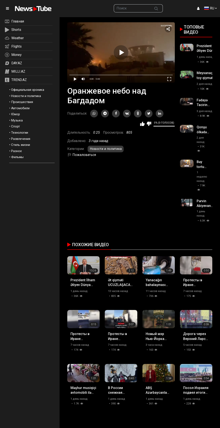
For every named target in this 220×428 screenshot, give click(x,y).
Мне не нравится (149, 124)
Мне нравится (142, 124)
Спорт (15, 126)
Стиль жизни (20, 145)
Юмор (15, 114)
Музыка (17, 120)
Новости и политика (26, 96)
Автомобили (20, 108)
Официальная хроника (27, 90)
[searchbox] (132, 8)
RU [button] (209, 8)
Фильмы (17, 157)
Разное (16, 151)
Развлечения (20, 139)
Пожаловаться (81, 155)
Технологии (19, 133)
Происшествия (22, 102)
